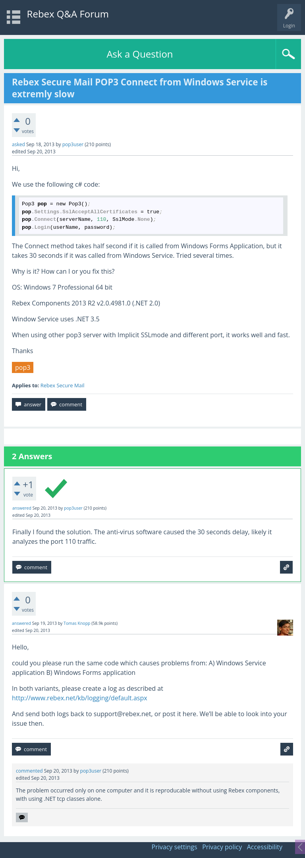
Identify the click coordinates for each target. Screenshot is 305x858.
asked (18, 144)
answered (21, 508)
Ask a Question (139, 53)
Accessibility (264, 847)
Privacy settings (174, 847)
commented (29, 770)
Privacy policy (222, 847)
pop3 (22, 367)
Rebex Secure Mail (63, 385)
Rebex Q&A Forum (68, 13)
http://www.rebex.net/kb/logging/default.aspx (79, 698)
